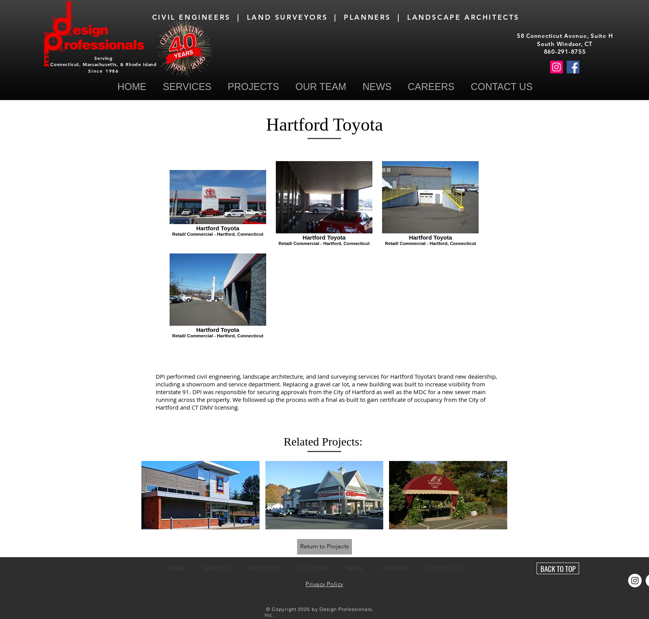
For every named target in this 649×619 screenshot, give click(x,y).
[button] (501, 87)
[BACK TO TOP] (558, 568)
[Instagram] (556, 67)
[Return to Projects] (324, 546)
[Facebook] (573, 67)
